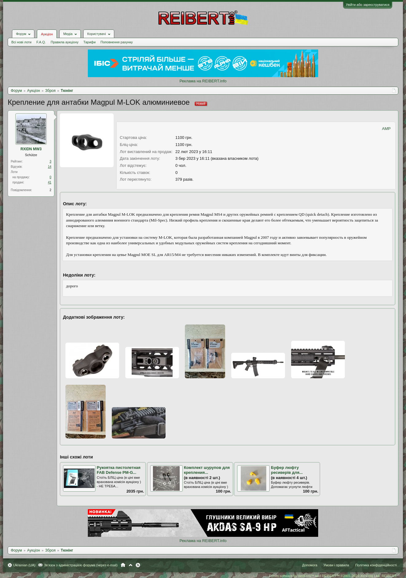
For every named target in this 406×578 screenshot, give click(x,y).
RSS (138, 565)
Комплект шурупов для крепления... (207, 470)
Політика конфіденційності (376, 565)
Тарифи (90, 42)
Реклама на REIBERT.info (202, 81)
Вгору (130, 565)
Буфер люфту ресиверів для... (287, 470)
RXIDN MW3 (31, 149)
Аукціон (47, 34)
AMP (386, 128)
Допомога (309, 565)
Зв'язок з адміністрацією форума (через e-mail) (81, 565)
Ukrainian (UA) (24, 565)
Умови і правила (336, 565)
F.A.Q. (41, 42)
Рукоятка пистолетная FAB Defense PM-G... (118, 470)
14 (49, 166)
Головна (123, 565)
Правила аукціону (64, 42)
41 (49, 182)
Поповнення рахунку (116, 42)
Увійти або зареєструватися (367, 4)
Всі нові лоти (21, 42)
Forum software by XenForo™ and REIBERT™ (333, 576)
